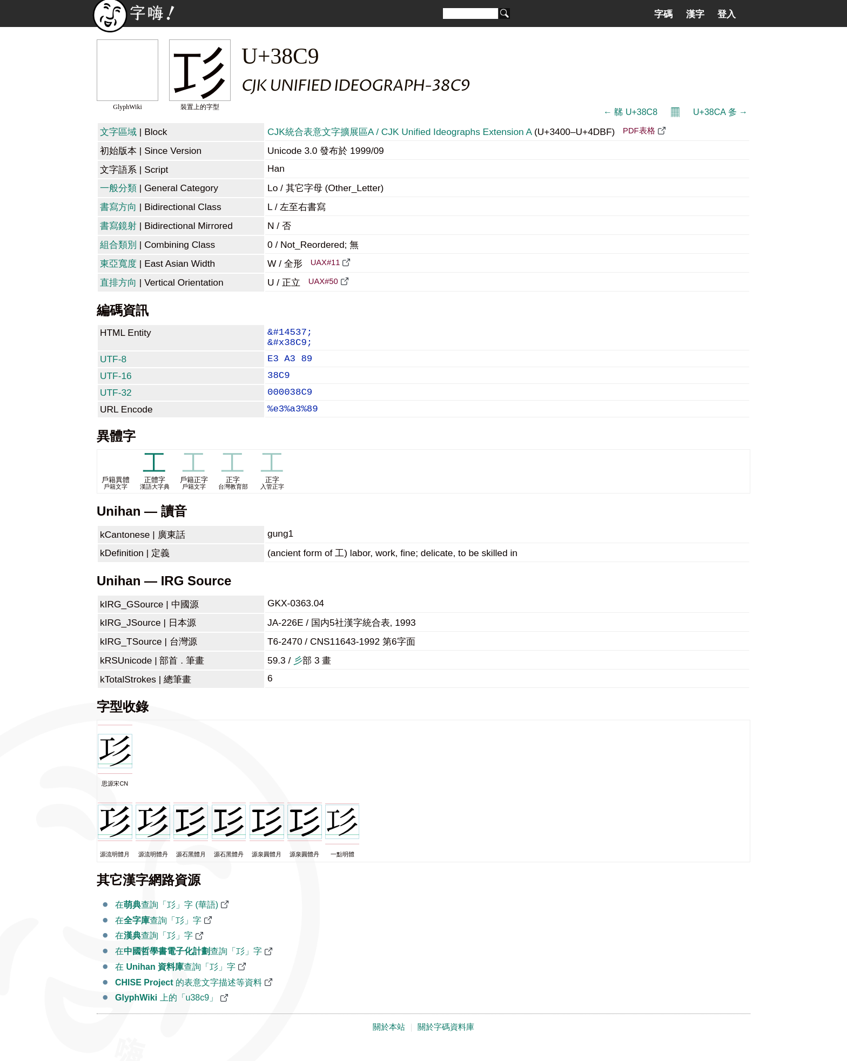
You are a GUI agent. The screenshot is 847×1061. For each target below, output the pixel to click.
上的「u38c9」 (166, 1011)
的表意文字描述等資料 (188, 996)
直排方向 (118, 282)
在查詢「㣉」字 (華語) (166, 918)
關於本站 (389, 1041)
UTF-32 (116, 402)
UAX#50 (323, 281)
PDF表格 (639, 130)
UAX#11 (325, 262)
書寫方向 (118, 206)
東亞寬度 (118, 263)
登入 (726, 14)
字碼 (663, 14)
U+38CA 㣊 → (720, 112)
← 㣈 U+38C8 (630, 112)
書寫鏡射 (118, 225)
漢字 (695, 14)
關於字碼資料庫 (446, 1041)
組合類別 (118, 244)
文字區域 (118, 131)
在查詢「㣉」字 (158, 934)
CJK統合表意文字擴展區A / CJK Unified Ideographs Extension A (399, 131)
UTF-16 (116, 383)
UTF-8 (113, 364)
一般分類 (118, 188)
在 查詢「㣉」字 (175, 980)
